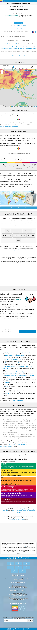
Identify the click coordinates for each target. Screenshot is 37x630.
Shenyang (16, 43)
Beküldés (30, 620)
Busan (18, 45)
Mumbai (14, 46)
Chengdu (12, 43)
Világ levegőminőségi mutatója (20, 546)
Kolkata (10, 46)
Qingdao (30, 43)
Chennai (6, 46)
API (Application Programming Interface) (18, 598)
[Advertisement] (18, 275)
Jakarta (28, 45)
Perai (14, 48)
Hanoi (3, 46)
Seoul (16, 45)
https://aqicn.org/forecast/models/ (9, 126)
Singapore (3, 48)
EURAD (7, 393)
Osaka (13, 45)
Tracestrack (35, 106)
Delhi (25, 45)
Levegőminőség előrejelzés (19, 595)
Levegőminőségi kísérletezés (18, 586)
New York (19, 48)
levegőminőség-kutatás (18, 582)
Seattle (23, 48)
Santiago (23, 46)
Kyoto (10, 45)
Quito (34, 46)
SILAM (7, 390)
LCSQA (7, 383)
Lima (27, 46)
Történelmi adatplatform (18, 599)
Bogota (22, 45)
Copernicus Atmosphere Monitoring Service (17, 363)
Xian (34, 43)
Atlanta (34, 48)
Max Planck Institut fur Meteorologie (15, 372)
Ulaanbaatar (32, 45)
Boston (30, 48)
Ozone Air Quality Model (12, 373)
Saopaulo (30, 46)
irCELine (7, 379)
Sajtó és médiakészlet (18, 579)
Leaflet (11, 106)
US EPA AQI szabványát (16, 400)
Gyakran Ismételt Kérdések (18, 590)
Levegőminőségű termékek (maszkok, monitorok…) (18, 597)
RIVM (6, 386)
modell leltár (19, 299)
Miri (16, 48)
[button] (18, 87)
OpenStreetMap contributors (23, 106)
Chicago (27, 48)
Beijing (3, 43)
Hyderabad (18, 46)
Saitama (6, 45)
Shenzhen (21, 43)
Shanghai (7, 43)
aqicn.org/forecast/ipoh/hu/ (21, 25)
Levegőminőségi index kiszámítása (19, 594)
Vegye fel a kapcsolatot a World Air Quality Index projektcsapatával (19, 578)
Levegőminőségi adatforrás (19, 593)
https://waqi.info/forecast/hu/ (18, 55)
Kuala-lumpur (9, 48)
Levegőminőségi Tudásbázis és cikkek (18, 584)
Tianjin (2, 45)
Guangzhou (26, 43)
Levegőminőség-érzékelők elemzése (19, 587)
